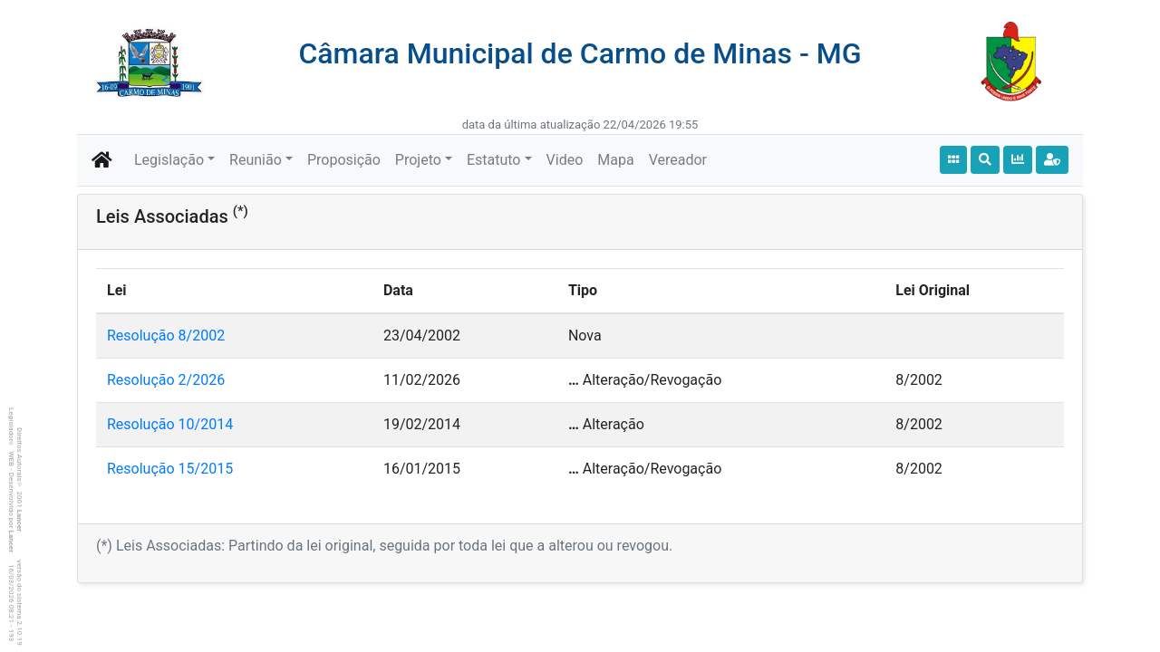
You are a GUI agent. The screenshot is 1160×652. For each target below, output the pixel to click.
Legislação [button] (169, 159)
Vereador (678, 159)
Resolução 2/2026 (166, 379)
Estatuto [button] (494, 159)
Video (565, 159)
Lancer (19, 521)
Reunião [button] (255, 159)
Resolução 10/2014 (170, 424)
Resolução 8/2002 (166, 335)
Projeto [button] (418, 159)
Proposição (344, 159)
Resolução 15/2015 (170, 468)
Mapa (615, 159)
